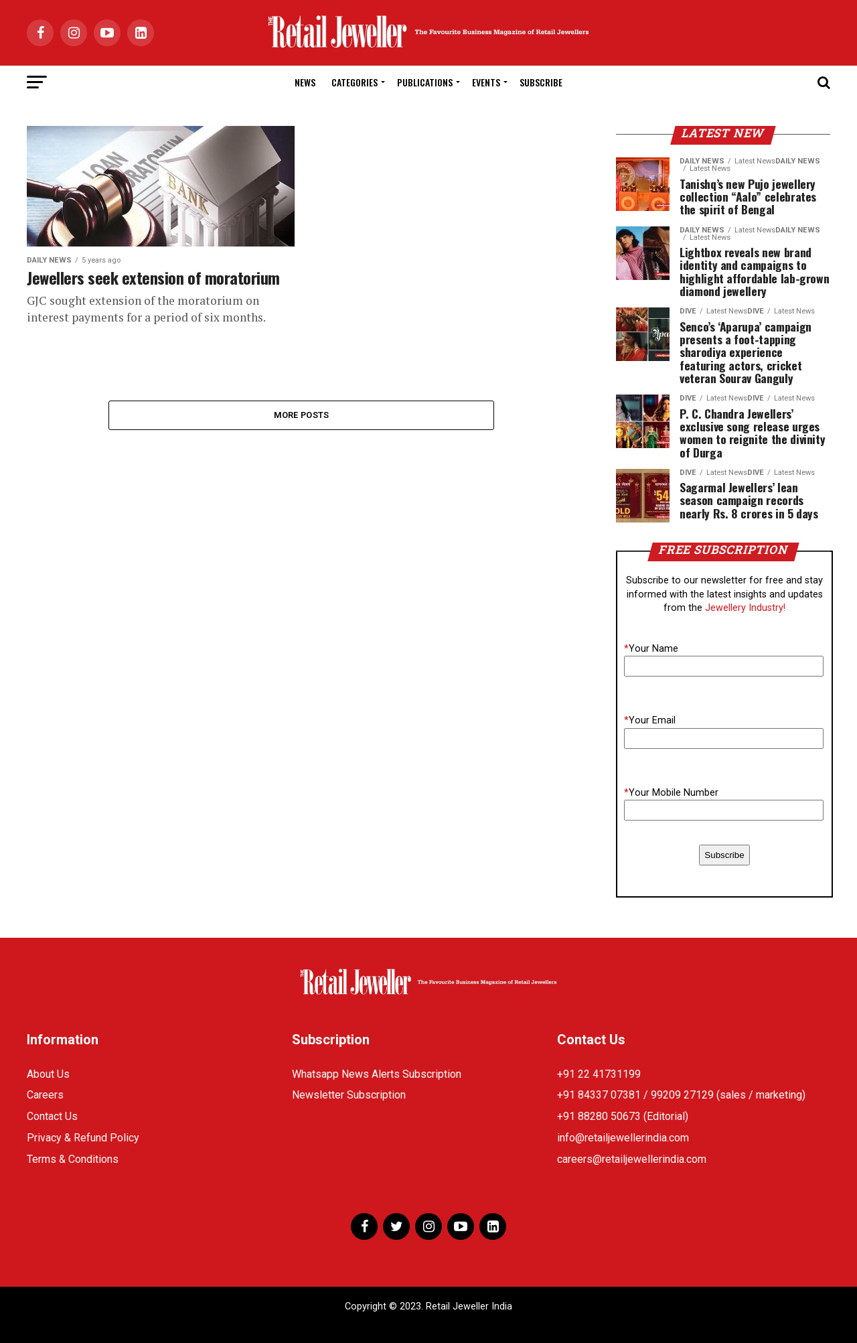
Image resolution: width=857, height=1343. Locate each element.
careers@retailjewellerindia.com (631, 1159)
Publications (425, 82)
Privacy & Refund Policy (83, 1137)
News (305, 82)
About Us (48, 1074)
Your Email (650, 720)
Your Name (651, 648)
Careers (45, 1094)
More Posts (301, 415)
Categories (354, 82)
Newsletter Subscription (349, 1094)
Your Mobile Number (671, 792)
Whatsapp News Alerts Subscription (376, 1074)
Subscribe (541, 82)
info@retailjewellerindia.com (623, 1137)
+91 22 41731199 (599, 1074)
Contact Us (52, 1116)
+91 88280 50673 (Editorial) (622, 1116)
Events (486, 82)
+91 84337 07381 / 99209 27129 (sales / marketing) (681, 1094)
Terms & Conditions (73, 1159)
